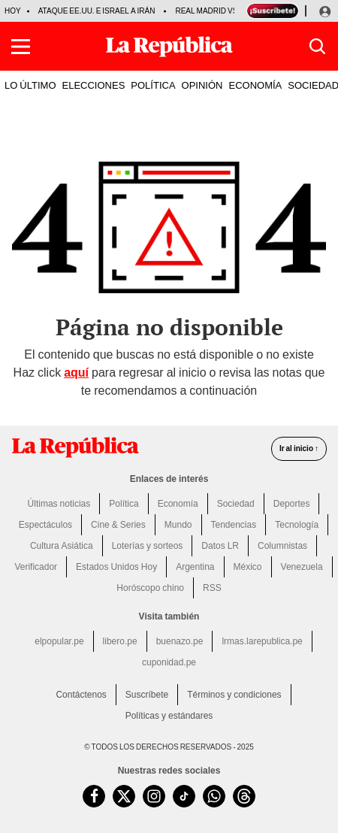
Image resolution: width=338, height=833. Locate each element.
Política (123, 503)
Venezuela (302, 567)
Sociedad (236, 503)
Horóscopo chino (150, 588)
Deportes (291, 503)
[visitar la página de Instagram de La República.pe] (154, 796)
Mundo (178, 524)
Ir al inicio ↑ (298, 448)
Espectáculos (45, 524)
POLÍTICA (153, 85)
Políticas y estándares (169, 715)
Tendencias (234, 524)
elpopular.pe (59, 641)
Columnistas (282, 546)
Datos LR (220, 546)
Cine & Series (118, 524)
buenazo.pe (180, 641)
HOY (13, 11)
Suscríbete (146, 694)
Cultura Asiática (61, 546)
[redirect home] (75, 447)
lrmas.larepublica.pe (262, 641)
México (248, 567)
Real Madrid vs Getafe (221, 11)
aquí (76, 372)
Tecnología (296, 524)
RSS (212, 588)
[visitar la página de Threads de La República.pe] (244, 796)
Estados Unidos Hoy (116, 567)
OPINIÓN (202, 85)
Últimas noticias (59, 503)
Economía (178, 503)
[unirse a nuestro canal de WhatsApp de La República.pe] (214, 796)
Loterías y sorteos (147, 546)
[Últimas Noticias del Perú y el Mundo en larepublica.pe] (169, 46)
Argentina (195, 567)
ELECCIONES (93, 85)
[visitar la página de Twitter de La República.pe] (124, 796)
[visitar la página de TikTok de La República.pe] (184, 796)
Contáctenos (81, 694)
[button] (20, 46)
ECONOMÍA (255, 85)
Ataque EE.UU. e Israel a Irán (96, 11)
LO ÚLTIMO (30, 85)
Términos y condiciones (234, 694)
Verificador (35, 567)
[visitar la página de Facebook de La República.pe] (94, 796)
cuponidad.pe (169, 662)
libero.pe (120, 641)
